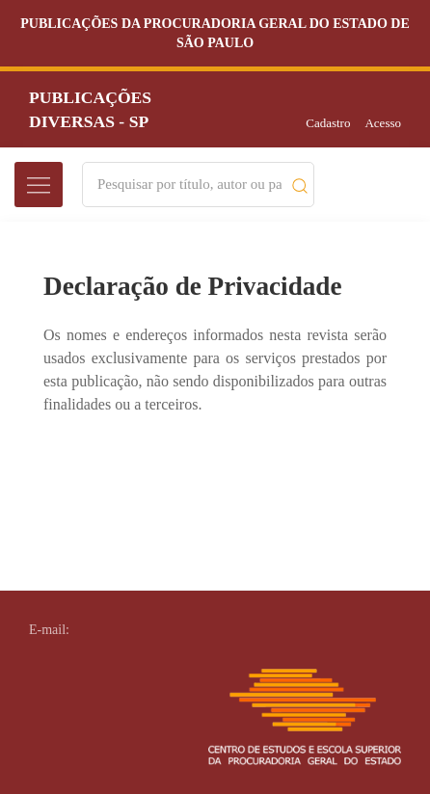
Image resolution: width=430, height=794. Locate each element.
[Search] (189, 184)
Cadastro (328, 123)
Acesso (382, 123)
